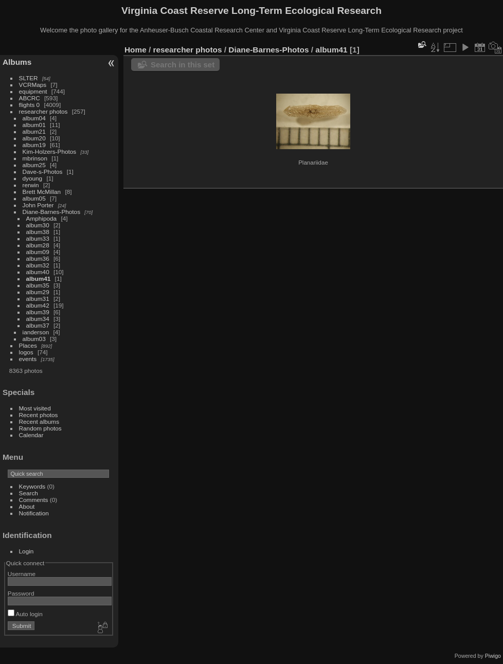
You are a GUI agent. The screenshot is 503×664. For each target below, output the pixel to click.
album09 (37, 251)
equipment (33, 91)
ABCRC (29, 98)
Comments (33, 499)
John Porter (38, 205)
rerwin (31, 185)
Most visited (35, 408)
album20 (34, 138)
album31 (37, 298)
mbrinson (35, 158)
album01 (34, 124)
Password (21, 593)
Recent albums (39, 421)
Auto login (25, 614)
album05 (34, 198)
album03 (34, 338)
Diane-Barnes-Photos (52, 211)
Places (28, 345)
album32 (37, 265)
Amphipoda (41, 218)
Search (28, 493)
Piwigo (493, 656)
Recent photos (38, 414)
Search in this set (182, 64)
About (27, 506)
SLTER (28, 78)
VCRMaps (33, 84)
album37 (37, 325)
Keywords (32, 486)
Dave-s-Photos (43, 171)
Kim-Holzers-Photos (50, 151)
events (28, 358)
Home (135, 49)
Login (26, 551)
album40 (37, 271)
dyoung (33, 178)
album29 (37, 292)
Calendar (31, 435)
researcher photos (43, 111)
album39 (37, 312)
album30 (37, 225)
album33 (37, 238)
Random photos (40, 428)
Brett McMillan (42, 191)
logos (26, 352)
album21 (34, 131)
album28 (37, 245)
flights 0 (29, 104)
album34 (37, 318)
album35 (37, 285)
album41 (38, 278)
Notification (34, 513)
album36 (37, 258)
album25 (34, 164)
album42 (37, 305)
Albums (17, 62)
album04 (34, 118)
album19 (34, 144)
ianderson (36, 332)
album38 (37, 231)
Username (21, 573)
